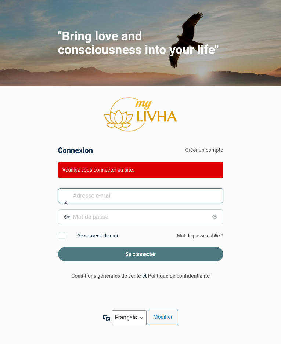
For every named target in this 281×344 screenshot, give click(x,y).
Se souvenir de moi (98, 235)
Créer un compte (204, 150)
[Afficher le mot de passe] (216, 216)
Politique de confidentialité (179, 276)
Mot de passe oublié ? (200, 235)
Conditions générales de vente (106, 276)
